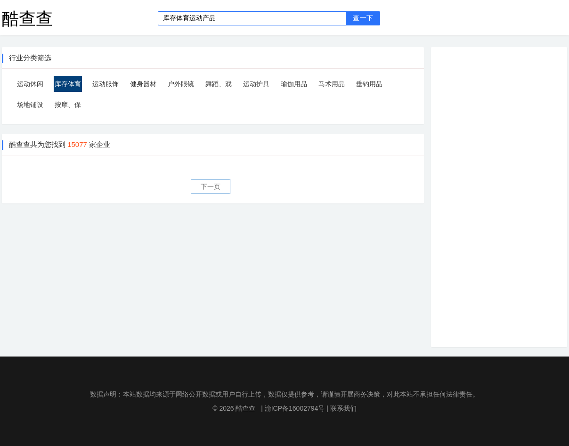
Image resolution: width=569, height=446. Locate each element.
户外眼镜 (181, 84)
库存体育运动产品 (68, 86)
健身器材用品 (143, 86)
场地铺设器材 (30, 107)
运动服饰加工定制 (105, 86)
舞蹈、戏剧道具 (218, 86)
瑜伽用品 (294, 84)
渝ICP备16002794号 (295, 408)
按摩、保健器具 (68, 107)
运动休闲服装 (30, 86)
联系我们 (343, 408)
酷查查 (27, 18)
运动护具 (256, 84)
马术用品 (331, 84)
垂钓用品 (369, 84)
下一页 (210, 186)
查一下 (363, 18)
